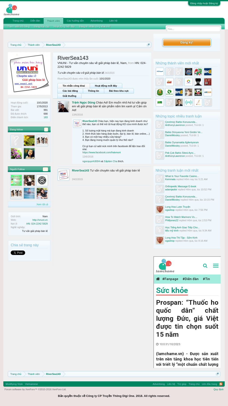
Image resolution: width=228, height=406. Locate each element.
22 (45, 169)
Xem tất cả (42, 204)
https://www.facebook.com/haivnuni (101, 152)
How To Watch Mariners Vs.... (181, 217)
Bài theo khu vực (119, 91)
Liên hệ (113, 20)
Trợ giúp (181, 384)
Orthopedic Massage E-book (180, 186)
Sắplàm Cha (110, 161)
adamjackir (171, 189)
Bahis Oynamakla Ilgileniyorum (182, 142)
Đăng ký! (186, 42)
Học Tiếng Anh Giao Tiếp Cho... (182, 227)
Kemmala (170, 179)
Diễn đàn (35, 20)
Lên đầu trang (209, 384)
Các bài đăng (70, 91)
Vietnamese (31, 384)
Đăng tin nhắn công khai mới (94, 26)
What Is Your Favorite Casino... (182, 176)
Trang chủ (18, 20)
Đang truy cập (41, 26)
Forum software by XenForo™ (35, 389)
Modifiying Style (14, 384)
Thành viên (53, 21)
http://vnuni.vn (40, 220)
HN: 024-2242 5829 (37, 223)
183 (46, 117)
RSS (220, 384)
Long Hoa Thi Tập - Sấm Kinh (181, 237)
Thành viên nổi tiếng (18, 26)
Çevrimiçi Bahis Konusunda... (181, 122)
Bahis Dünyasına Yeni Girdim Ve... (184, 132)
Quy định (219, 389)
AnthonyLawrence (175, 125)
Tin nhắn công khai (74, 85)
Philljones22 (171, 220)
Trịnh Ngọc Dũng (83, 102)
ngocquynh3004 (91, 161)
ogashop (170, 210)
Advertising (97, 20)
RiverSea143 (89, 121)
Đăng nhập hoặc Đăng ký (204, 3)
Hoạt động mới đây (106, 85)
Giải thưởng (69, 96)
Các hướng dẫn (75, 20)
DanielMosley (172, 135)
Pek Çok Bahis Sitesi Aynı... (180, 152)
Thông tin (93, 91)
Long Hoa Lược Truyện (177, 206)
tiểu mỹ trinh (172, 230)
